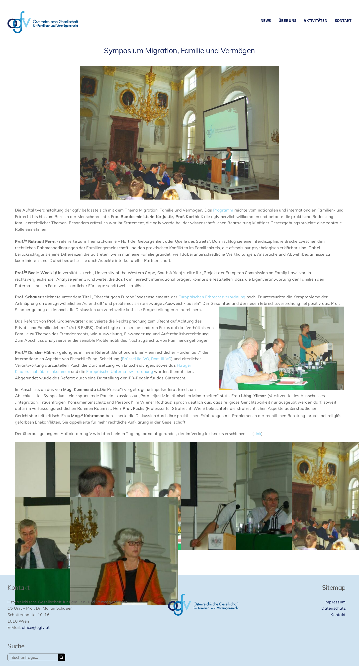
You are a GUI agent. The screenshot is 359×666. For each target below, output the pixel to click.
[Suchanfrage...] (32, 657)
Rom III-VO (161, 358)
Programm (223, 210)
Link (257, 433)
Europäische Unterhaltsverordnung (119, 371)
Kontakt (338, 614)
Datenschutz (333, 608)
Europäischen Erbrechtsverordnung (211, 296)
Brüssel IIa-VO (135, 358)
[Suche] (61, 657)
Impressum (335, 601)
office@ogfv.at (36, 627)
